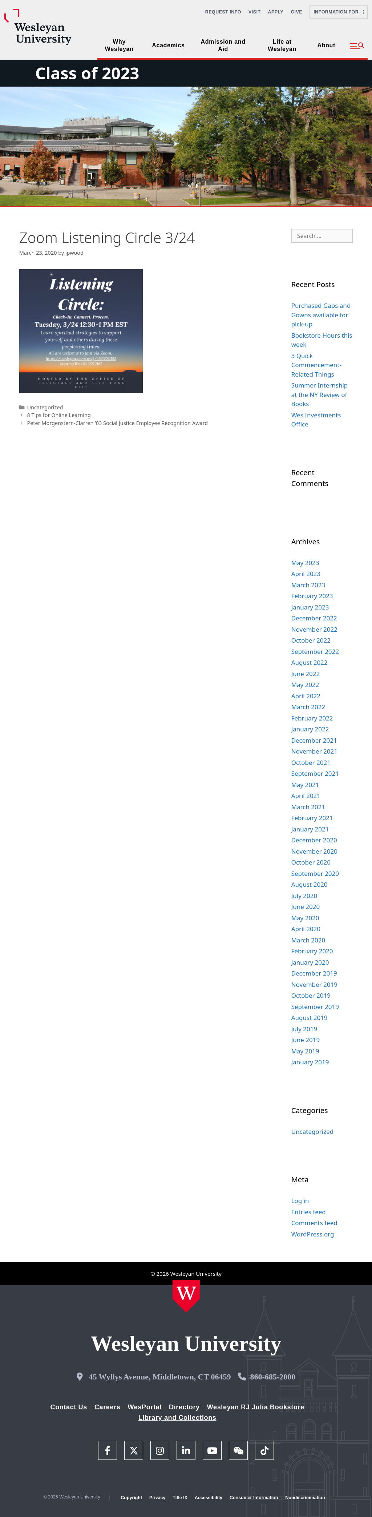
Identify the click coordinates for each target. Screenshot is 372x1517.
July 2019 (304, 1029)
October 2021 (311, 762)
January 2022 (310, 729)
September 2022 (315, 651)
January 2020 (310, 962)
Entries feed (308, 1212)
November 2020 (314, 851)
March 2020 (308, 940)
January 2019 (310, 1062)
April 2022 (305, 696)
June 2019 (305, 1040)
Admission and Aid (223, 45)
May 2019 (305, 1051)
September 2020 (315, 873)
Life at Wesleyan (282, 45)
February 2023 (312, 596)
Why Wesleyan (119, 45)
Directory (184, 1407)
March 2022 (308, 707)
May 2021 (305, 785)
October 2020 (311, 862)
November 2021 (314, 751)
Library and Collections (177, 1417)
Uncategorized (45, 407)
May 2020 (305, 918)
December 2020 (314, 840)
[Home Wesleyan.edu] (186, 1296)
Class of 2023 (87, 73)
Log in (300, 1200)
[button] (357, 46)
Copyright (131, 1497)
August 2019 (309, 1017)
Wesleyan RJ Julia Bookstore (255, 1407)
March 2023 (308, 585)
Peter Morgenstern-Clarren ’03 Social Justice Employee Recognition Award (117, 423)
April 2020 (305, 929)
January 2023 (310, 607)
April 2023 (305, 573)
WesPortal (144, 1407)
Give (296, 12)
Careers (107, 1407)
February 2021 (312, 818)
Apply (276, 12)
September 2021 (315, 773)
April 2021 (305, 795)
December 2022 (314, 618)
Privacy (157, 1497)
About (326, 45)
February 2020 (312, 951)
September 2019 (315, 1006)
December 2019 (314, 973)
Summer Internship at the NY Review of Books (319, 394)
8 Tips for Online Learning (58, 415)
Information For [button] (339, 12)
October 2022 (311, 640)
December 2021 (314, 740)
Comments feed (314, 1223)
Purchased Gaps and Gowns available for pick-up (321, 314)
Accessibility (208, 1497)
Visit (254, 12)
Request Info (223, 12)
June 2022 (305, 674)
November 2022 (314, 629)
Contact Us (68, 1407)
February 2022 (312, 718)
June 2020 (305, 906)
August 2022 (309, 662)
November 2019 (314, 984)
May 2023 (305, 563)
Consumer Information (254, 1497)
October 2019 (311, 995)
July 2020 (304, 895)
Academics (168, 45)
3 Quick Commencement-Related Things (316, 365)
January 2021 (310, 829)
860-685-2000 (272, 1376)
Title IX (180, 1497)
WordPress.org (312, 1234)
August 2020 (309, 884)
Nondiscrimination (305, 1497)
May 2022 (305, 684)
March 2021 (308, 807)
